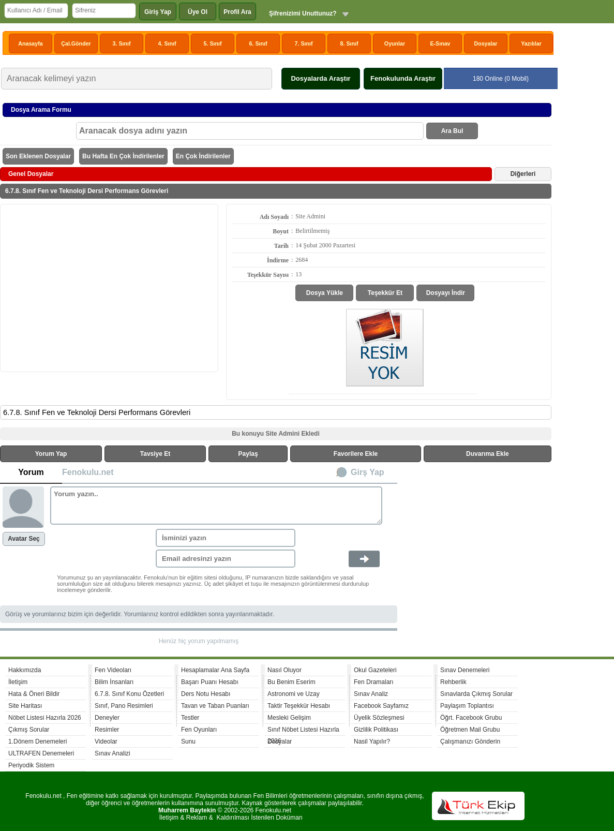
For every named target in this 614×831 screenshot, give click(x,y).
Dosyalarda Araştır (320, 78)
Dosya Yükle (324, 292)
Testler (190, 717)
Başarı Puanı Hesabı (209, 682)
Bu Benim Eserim (291, 682)
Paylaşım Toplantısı (467, 705)
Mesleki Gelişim (289, 717)
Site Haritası (25, 705)
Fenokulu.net (88, 472)
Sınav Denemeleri (464, 670)
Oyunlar (394, 43)
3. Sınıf (122, 43)
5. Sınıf (213, 43)
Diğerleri (523, 173)
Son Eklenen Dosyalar (38, 156)
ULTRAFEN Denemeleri (41, 753)
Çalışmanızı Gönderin (470, 741)
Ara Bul (452, 131)
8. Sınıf (349, 43)
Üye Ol (197, 12)
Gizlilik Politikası (376, 729)
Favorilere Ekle (356, 453)
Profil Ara (237, 12)
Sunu (188, 741)
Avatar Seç (24, 538)
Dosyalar (485, 43)
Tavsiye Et (155, 453)
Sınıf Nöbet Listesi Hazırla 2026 (303, 731)
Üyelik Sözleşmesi (379, 717)
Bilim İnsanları (114, 682)
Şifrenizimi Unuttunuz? (303, 13)
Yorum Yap (51, 453)
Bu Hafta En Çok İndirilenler (123, 156)
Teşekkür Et (385, 292)
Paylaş (248, 453)
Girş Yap (367, 472)
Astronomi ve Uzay (293, 694)
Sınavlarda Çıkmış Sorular (476, 694)
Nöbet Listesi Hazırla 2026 (44, 717)
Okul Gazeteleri (375, 670)
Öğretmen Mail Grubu (470, 729)
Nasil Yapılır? (372, 741)
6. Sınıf (258, 43)
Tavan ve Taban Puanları (215, 705)
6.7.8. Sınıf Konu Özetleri (129, 694)
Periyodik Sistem (31, 765)
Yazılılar (531, 43)
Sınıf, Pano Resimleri (124, 705)
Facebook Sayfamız (381, 705)
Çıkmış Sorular (28, 729)
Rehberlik (453, 682)
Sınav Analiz (371, 694)
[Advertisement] (109, 287)
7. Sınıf (304, 43)
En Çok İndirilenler (203, 156)
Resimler (107, 729)
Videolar (106, 741)
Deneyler (107, 717)
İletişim (17, 682)
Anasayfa (30, 43)
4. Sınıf (167, 43)
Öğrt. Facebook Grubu (471, 717)
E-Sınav (440, 43)
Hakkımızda (24, 670)
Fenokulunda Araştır (403, 78)
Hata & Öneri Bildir (33, 694)
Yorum (30, 472)
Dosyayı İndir (445, 292)
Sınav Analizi (112, 753)
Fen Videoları (113, 670)
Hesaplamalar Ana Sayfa (215, 670)
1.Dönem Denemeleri (37, 741)
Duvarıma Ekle (487, 453)
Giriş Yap (157, 12)
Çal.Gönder (76, 43)
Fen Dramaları (374, 682)
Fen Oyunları (199, 729)
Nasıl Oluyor (284, 670)
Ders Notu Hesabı (205, 694)
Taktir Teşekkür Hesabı (298, 705)
